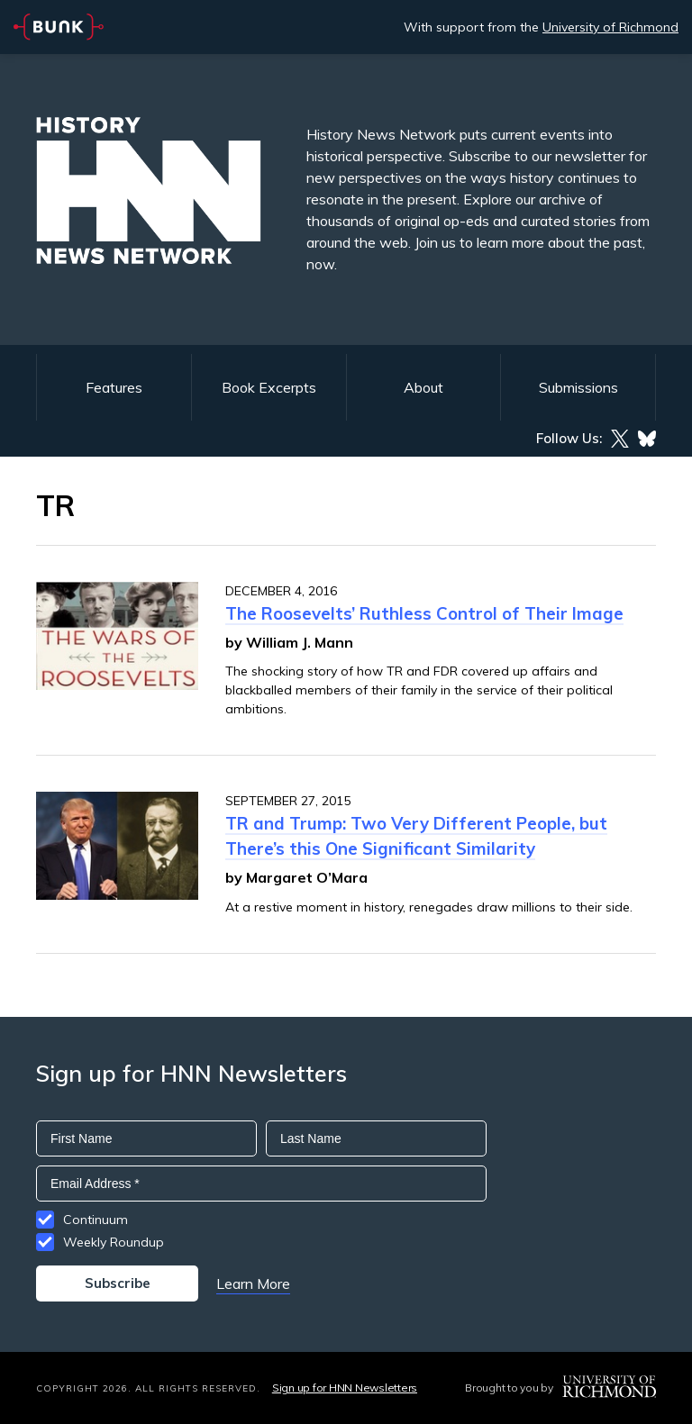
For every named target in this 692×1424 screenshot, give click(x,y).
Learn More (253, 1283)
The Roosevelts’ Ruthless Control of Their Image (424, 613)
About (423, 387)
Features (114, 387)
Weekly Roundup (113, 1242)
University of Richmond (610, 27)
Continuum (95, 1219)
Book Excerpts (269, 387)
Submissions (578, 387)
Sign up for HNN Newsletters (344, 1387)
